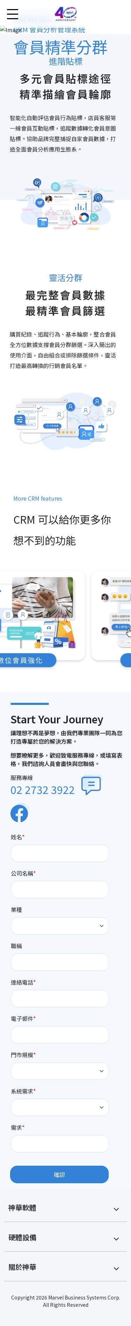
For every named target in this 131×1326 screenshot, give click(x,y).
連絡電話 (22, 982)
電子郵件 (22, 1018)
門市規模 (22, 1055)
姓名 (16, 837)
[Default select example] (60, 926)
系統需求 (22, 1091)
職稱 (16, 946)
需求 (16, 1127)
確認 (59, 1174)
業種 (16, 909)
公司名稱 (22, 873)
